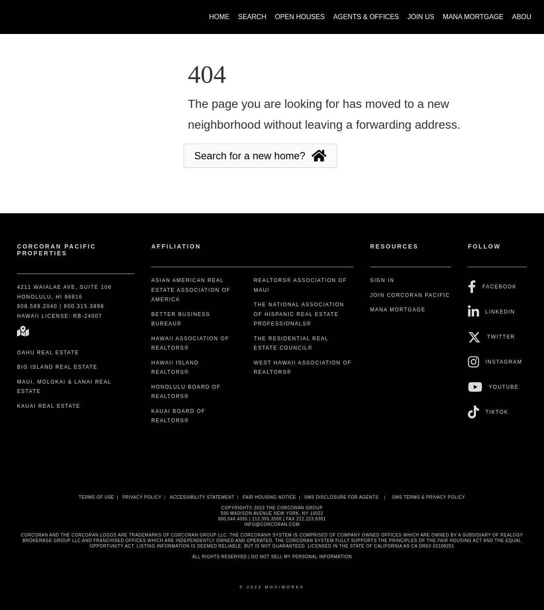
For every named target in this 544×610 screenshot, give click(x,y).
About (524, 16)
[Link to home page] (17, 12)
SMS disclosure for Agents (341, 497)
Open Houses (300, 16)
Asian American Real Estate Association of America (191, 289)
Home (219, 16)
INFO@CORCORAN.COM (272, 524)
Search (252, 16)
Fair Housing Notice (269, 497)
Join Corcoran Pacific (410, 295)
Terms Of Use (96, 497)
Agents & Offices (366, 16)
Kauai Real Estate (48, 406)
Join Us (421, 16)
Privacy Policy (142, 497)
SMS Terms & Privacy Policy (428, 497)
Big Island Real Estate (57, 367)
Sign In (382, 280)
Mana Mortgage (473, 16)
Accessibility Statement (202, 497)
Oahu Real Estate (48, 353)
